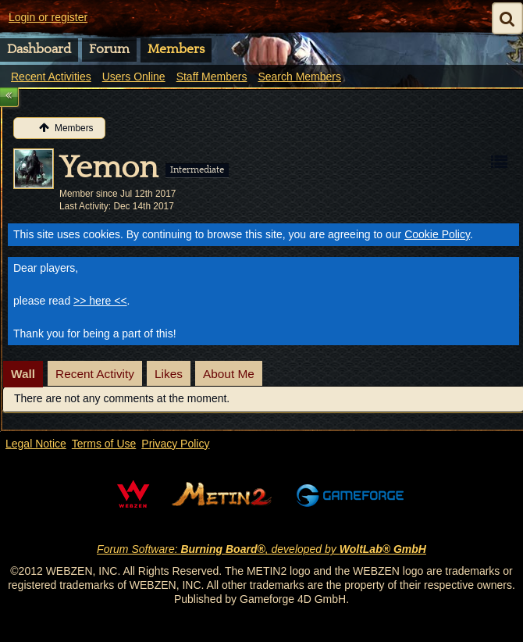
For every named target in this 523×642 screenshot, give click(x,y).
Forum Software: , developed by (261, 549)
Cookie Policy (437, 234)
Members (176, 49)
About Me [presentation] (228, 373)
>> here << (100, 300)
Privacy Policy (175, 443)
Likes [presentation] (169, 373)
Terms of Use (104, 443)
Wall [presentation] (23, 373)
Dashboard (39, 49)
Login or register (48, 17)
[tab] (23, 374)
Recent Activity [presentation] (94, 373)
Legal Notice (35, 443)
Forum (109, 49)
